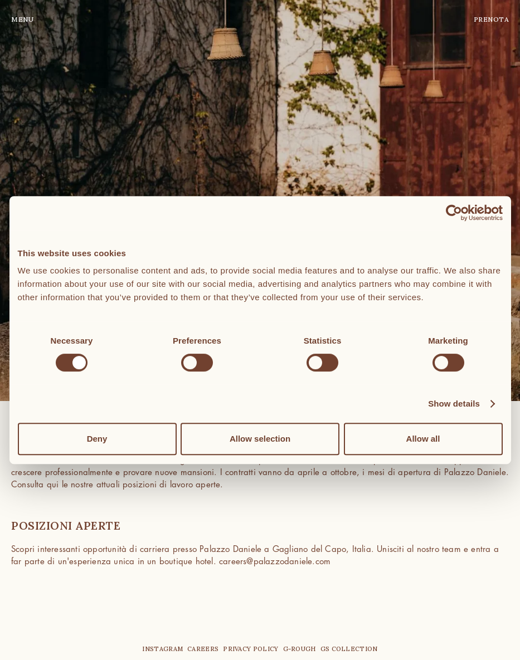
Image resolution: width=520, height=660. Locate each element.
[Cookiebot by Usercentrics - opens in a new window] (454, 212)
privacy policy (250, 649)
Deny (97, 438)
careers (202, 649)
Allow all (423, 438)
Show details (454, 403)
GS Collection (349, 649)
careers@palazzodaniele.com (275, 562)
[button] (33, 19)
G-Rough (299, 649)
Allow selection (260, 438)
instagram (162, 649)
